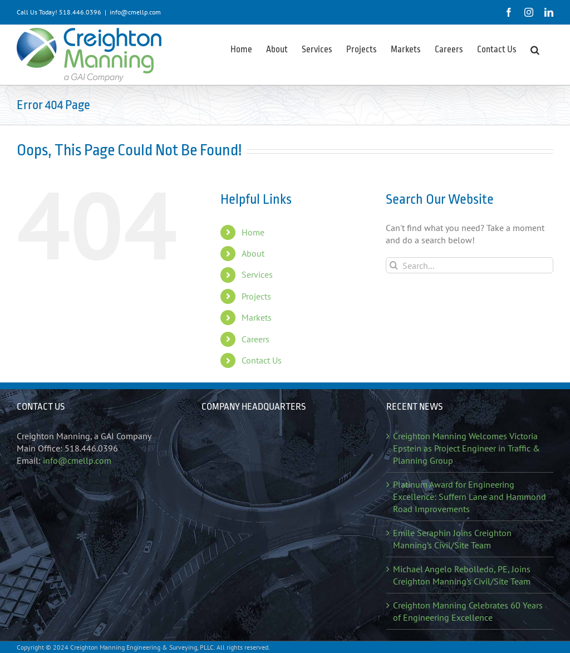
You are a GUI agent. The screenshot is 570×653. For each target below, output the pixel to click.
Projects (256, 296)
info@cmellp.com (135, 12)
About (253, 253)
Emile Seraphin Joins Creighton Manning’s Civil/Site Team (452, 539)
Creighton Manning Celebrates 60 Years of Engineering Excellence (468, 611)
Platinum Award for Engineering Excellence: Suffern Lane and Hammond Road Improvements (469, 496)
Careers (255, 339)
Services (257, 274)
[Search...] (469, 265)
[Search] (394, 265)
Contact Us (262, 360)
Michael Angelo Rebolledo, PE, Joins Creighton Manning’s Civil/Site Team (461, 575)
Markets (257, 317)
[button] (534, 49)
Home (253, 232)
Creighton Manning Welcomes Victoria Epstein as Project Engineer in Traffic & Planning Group (466, 448)
